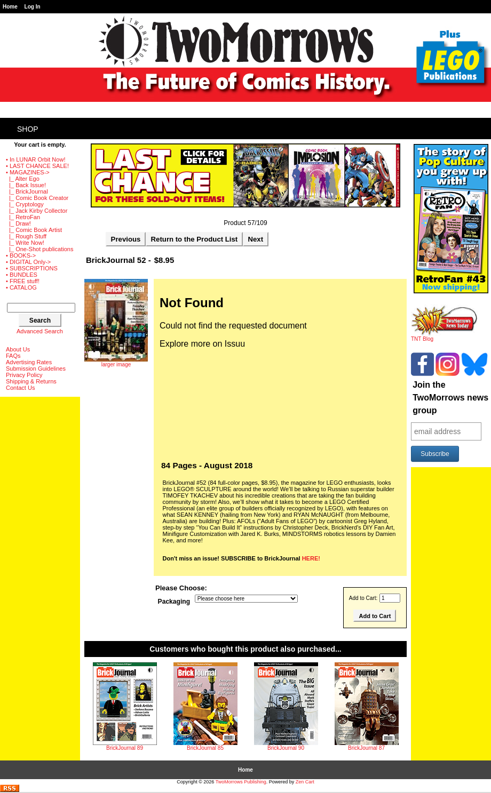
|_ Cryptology (25, 204)
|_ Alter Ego (22, 178)
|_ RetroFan (23, 217)
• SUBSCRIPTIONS (32, 268)
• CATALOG (21, 287)
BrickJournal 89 (124, 748)
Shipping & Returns (31, 381)
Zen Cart (305, 781)
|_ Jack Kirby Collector (36, 210)
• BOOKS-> (21, 255)
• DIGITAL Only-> (28, 262)
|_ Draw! (18, 223)
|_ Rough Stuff (26, 236)
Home (10, 7)
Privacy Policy (24, 375)
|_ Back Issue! (26, 185)
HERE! (311, 558)
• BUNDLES (21, 274)
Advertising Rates (29, 362)
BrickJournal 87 (366, 748)
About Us (18, 349)
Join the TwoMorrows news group (450, 397)
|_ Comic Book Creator (37, 198)
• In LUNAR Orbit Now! (35, 159)
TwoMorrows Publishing (241, 781)
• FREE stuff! (22, 281)
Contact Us (20, 388)
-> (28, 172)
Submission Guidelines (36, 368)
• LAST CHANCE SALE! (37, 166)
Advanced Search (40, 331)
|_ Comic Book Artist (34, 230)
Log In (33, 7)
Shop (27, 129)
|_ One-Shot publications (39, 249)
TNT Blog (444, 336)
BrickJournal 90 (285, 748)
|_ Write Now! (25, 242)
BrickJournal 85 (205, 748)
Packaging (174, 601)
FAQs (13, 356)
